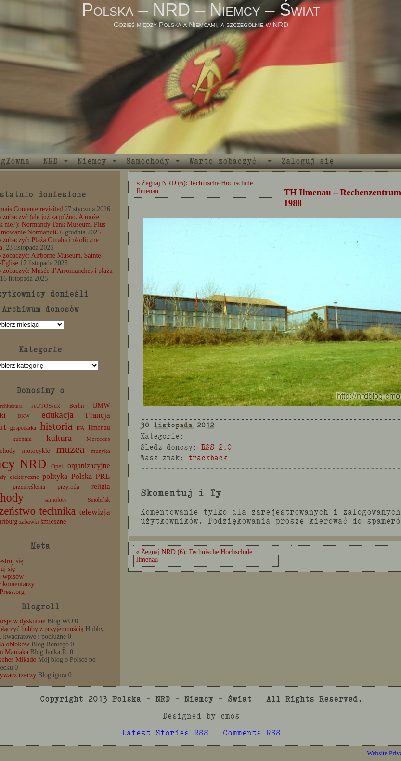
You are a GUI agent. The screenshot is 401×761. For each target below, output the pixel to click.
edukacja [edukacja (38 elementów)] (57, 415)
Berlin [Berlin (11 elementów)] (76, 405)
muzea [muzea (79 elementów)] (70, 449)
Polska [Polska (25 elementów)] (81, 476)
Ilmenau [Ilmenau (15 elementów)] (99, 427)
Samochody (147, 161)
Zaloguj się (307, 161)
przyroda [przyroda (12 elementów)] (68, 486)
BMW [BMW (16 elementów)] (101, 405)
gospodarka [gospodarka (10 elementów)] (23, 428)
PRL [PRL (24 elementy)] (103, 476)
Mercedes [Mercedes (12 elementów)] (98, 439)
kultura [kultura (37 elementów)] (59, 438)
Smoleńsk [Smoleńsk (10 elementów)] (99, 499)
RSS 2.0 (216, 447)
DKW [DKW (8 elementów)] (23, 416)
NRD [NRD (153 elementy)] (33, 464)
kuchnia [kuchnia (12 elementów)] (22, 439)
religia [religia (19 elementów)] (100, 486)
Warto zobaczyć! (225, 161)
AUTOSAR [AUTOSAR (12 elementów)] (45, 405)
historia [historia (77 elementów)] (56, 426)
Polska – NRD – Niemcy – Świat (201, 10)
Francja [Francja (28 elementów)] (97, 415)
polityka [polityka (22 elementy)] (54, 476)
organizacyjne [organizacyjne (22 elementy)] (88, 466)
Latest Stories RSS (165, 732)
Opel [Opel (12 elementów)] (57, 466)
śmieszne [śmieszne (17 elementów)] (53, 521)
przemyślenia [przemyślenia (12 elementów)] (29, 486)
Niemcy (92, 161)
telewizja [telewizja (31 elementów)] (94, 511)
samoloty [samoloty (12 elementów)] (55, 499)
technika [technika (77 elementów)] (57, 511)
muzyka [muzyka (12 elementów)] (100, 451)
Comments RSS (252, 732)
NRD (50, 161)
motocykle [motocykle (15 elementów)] (36, 450)
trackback (207, 457)
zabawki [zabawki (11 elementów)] (29, 521)
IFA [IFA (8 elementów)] (80, 428)
